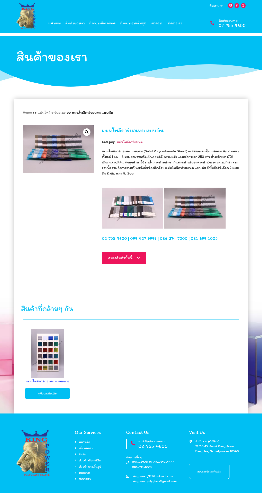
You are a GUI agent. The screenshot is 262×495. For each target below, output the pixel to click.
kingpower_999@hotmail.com (152, 478)
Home (27, 112)
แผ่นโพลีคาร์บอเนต (52, 112)
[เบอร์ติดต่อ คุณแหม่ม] (134, 446)
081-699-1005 (204, 241)
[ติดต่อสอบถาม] (211, 25)
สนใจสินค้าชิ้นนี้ (130, 261)
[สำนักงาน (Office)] (190, 443)
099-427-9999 (143, 241)
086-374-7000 (173, 241)
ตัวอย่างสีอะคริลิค (102, 24)
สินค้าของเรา (75, 24)
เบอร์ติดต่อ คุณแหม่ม (154, 443)
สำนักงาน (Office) (207, 443)
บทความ (157, 24)
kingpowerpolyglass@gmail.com (154, 483)
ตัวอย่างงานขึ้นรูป (133, 24)
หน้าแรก (54, 24)
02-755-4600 (232, 27)
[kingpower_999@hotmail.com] (127, 478)
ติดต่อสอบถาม (228, 22)
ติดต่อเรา (175, 24)
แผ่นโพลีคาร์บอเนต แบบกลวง (47, 383)
